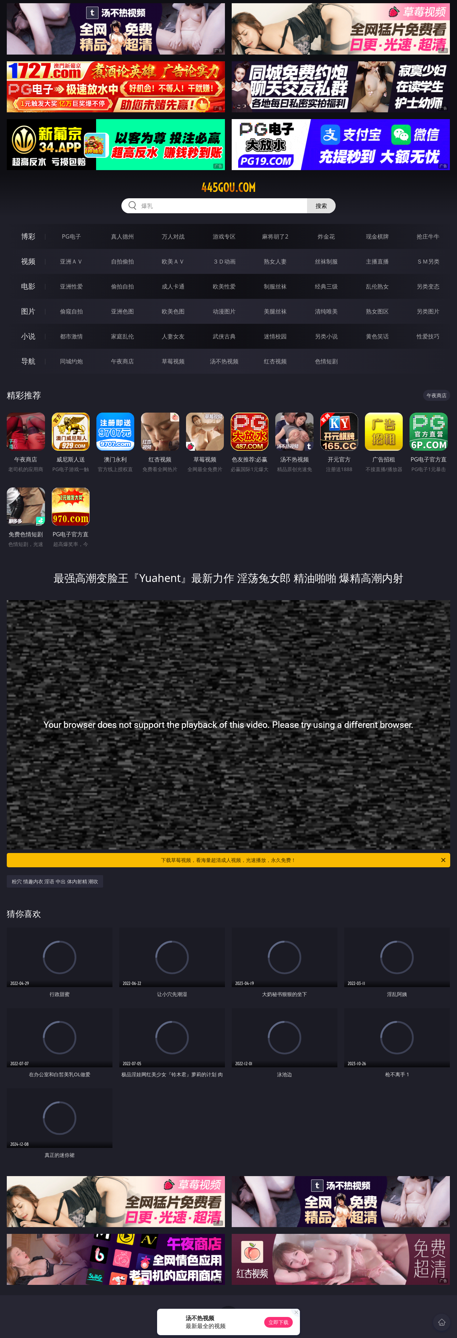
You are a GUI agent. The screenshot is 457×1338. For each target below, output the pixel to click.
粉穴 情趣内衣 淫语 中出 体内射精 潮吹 (55, 881)
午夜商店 (122, 361)
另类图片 (428, 311)
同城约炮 (71, 361)
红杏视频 (275, 361)
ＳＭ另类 (428, 261)
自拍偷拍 (122, 261)
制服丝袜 (275, 286)
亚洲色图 (122, 311)
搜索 (321, 206)
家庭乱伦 (122, 336)
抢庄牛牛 (428, 236)
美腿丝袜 (275, 311)
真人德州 (122, 236)
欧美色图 (173, 311)
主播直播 (377, 261)
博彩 (28, 236)
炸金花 (326, 236)
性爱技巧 (428, 336)
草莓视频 (173, 361)
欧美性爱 (224, 286)
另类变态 (428, 286)
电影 (28, 286)
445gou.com (228, 187)
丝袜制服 (326, 261)
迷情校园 (275, 336)
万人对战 (173, 236)
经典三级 (326, 286)
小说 (28, 336)
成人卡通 (173, 286)
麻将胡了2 (275, 236)
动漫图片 (224, 311)
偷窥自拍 (71, 311)
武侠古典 (224, 336)
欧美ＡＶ (173, 261)
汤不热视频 (224, 361)
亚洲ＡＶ (71, 261)
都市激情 (71, 336)
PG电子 (71, 236)
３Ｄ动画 (224, 261)
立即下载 (278, 1322)
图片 (28, 311)
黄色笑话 (377, 336)
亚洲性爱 (71, 286)
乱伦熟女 (377, 286)
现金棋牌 (377, 236)
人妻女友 (173, 336)
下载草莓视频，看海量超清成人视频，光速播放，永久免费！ (304, 860)
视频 (28, 261)
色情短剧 (326, 361)
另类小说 (326, 336)
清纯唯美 (326, 311)
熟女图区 (377, 311)
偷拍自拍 (122, 286)
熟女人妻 (275, 261)
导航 (28, 361)
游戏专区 (224, 236)
